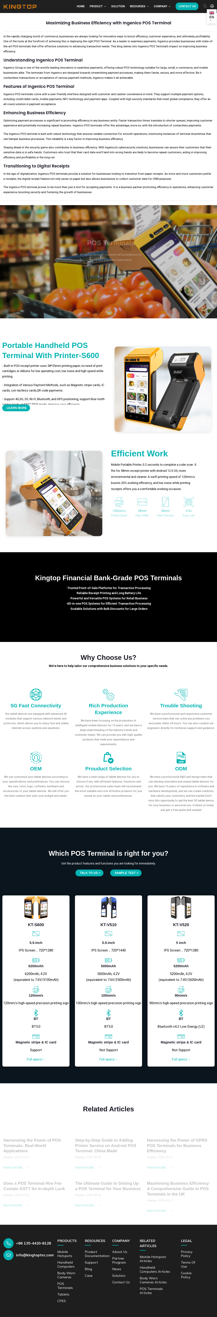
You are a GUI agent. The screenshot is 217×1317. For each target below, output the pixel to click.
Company (160, 6)
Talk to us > (90, 873)
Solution (118, 6)
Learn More (17, 408)
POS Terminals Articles (151, 1290)
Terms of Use (188, 1264)
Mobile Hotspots (64, 1253)
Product (96, 6)
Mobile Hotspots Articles (153, 1258)
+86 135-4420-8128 (33, 1242)
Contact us (187, 6)
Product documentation (97, 1253)
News (116, 1268)
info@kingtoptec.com (35, 1254)
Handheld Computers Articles (155, 1269)
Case (89, 1275)
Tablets (63, 1294)
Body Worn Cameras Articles (153, 1279)
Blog (88, 1268)
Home (81, 6)
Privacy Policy (187, 1253)
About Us (119, 1251)
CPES (61, 1300)
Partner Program (119, 1260)
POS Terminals (65, 1285)
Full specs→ (36, 1059)
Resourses (137, 6)
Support (91, 1262)
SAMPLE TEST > (127, 873)
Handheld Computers (66, 1264)
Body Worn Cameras (66, 1274)
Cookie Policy (186, 1274)
